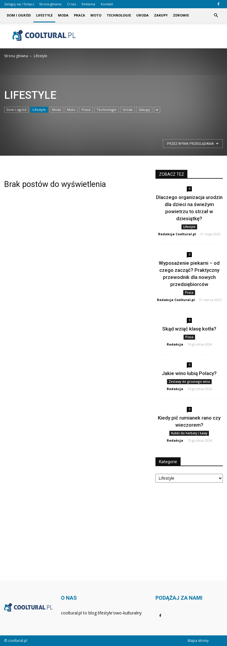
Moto (95, 15)
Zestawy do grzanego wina (189, 381)
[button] (216, 15)
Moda (63, 15)
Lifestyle (44, 15)
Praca (79, 15)
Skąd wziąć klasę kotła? (189, 329)
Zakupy (161, 15)
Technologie (119, 15)
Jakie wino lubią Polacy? (189, 373)
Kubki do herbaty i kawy (189, 433)
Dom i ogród (19, 15)
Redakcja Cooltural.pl (177, 234)
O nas (71, 4)
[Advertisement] (153, 35)
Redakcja (175, 344)
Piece (189, 337)
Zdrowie (181, 15)
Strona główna (50, 4)
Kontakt (107, 4)
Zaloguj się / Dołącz (19, 4)
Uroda (142, 15)
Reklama (88, 4)
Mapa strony (198, 640)
